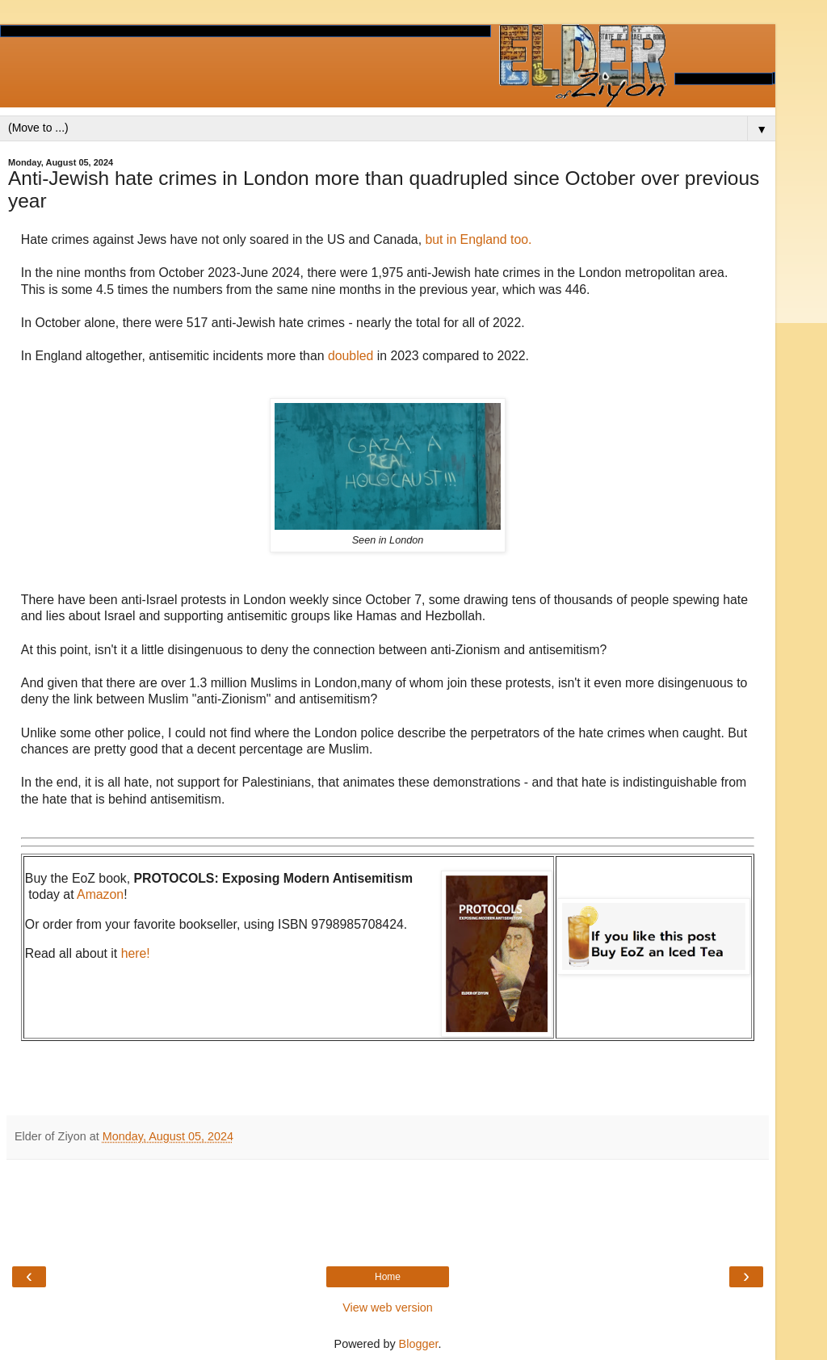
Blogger (419, 1343)
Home (388, 1276)
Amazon (100, 894)
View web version (387, 1307)
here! (135, 953)
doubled (352, 356)
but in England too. (478, 239)
